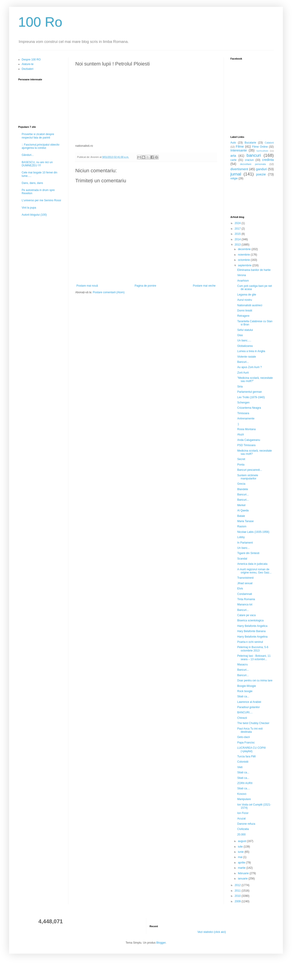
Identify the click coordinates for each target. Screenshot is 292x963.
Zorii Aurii (243, 372)
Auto (233, 142)
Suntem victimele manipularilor (247, 477)
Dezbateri (27, 69)
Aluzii (240, 434)
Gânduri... (28, 155)
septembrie (245, 265)
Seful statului (245, 330)
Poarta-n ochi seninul (250, 642)
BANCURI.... (245, 712)
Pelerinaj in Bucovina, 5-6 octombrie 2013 (252, 649)
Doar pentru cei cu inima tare (254, 680)
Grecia (241, 483)
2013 (238, 244)
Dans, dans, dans (32, 183)
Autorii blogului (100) (34, 214)
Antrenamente (245, 418)
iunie (241, 851)
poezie (261, 174)
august (242, 841)
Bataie (241, 516)
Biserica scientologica (250, 620)
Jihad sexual (245, 583)
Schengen (243, 402)
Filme (240, 146)
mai (240, 857)
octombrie (244, 260)
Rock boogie (245, 691)
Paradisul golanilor (248, 707)
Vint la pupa (29, 207)
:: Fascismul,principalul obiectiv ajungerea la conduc (40, 146)
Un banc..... (244, 340)
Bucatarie (250, 142)
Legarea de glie (246, 294)
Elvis (240, 588)
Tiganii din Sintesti (248, 553)
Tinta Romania (246, 599)
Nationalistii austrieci (249, 305)
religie (234, 178)
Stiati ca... (243, 696)
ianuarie (243, 878)
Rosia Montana (246, 429)
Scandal (242, 558)
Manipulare (244, 799)
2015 (238, 234)
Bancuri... (243, 362)
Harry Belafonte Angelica (252, 626)
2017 (238, 228)
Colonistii (242, 761)
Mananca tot (244, 604)
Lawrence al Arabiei (249, 702)
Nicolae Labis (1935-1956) (253, 532)
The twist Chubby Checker (253, 723)
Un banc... (243, 548)
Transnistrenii (245, 577)
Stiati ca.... (243, 788)
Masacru (242, 664)
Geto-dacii (243, 737)
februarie (244, 873)
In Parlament (245, 542)
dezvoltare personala (253, 164)
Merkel (241, 505)
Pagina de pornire (145, 285)
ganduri (261, 169)
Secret (241, 459)
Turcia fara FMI (246, 756)
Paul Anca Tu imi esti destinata (250, 730)
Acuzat (241, 818)
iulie (241, 846)
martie (242, 867)
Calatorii (269, 142)
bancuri (254, 155)
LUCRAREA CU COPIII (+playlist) (251, 749)
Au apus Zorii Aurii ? (249, 367)
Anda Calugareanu (248, 440)
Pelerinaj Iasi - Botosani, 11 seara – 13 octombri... (254, 657)
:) (238, 424)
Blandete (242, 489)
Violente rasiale (246, 356)
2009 (238, 901)
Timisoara (243, 413)
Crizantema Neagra (249, 407)
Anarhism (243, 280)
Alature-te (28, 64)
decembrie (244, 249)
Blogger (161, 942)
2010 (238, 896)
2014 (238, 239)
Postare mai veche (204, 285)
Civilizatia (243, 829)
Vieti (239, 767)
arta (233, 155)
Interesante (238, 150)
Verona (241, 275)
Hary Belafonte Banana (251, 631)
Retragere (243, 315)
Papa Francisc (246, 742)
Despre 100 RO (31, 59)
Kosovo (241, 794)
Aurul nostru (244, 299)
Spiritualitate (262, 150)
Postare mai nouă (87, 285)
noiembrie (244, 254)
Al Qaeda (243, 510)
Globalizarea (245, 346)
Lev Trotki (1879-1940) (251, 397)
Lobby (241, 537)
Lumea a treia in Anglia (251, 351)
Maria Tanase (245, 521)
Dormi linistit (244, 310)
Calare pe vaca (246, 615)
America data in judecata (252, 563)
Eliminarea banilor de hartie (254, 270)
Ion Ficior (242, 813)
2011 (238, 890)
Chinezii (242, 718)
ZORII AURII (245, 783)
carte (233, 160)
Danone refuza (246, 823)
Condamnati (244, 594)
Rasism (241, 526)
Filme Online (260, 146)
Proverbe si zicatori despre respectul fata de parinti (38, 136)
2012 (238, 885)
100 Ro (40, 22)
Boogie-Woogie (246, 686)
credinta (268, 160)
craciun (249, 160)
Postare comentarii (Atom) (109, 292)
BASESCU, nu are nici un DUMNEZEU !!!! (37, 164)
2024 (238, 223)
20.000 (241, 834)
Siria (240, 386)
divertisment (239, 169)
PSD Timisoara (246, 445)
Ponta (240, 464)
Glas (240, 335)
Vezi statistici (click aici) (211, 932)
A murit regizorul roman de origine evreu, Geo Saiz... (254, 571)
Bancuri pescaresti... (249, 469)
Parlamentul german (249, 391)
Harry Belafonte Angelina (252, 636)
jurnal (235, 174)
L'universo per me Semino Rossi (41, 200)
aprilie (242, 862)
